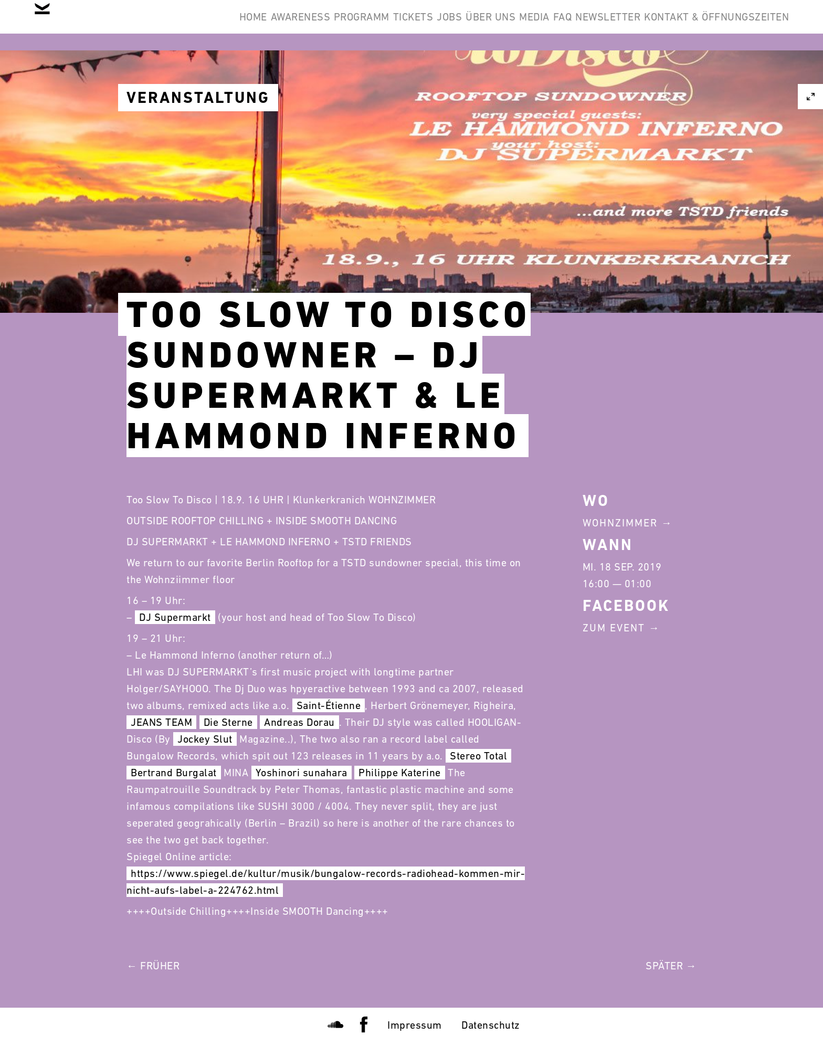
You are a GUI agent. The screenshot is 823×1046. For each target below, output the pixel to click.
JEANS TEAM (161, 722)
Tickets (309, 25)
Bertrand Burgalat (174, 772)
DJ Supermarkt (175, 617)
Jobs (361, 25)
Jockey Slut (205, 739)
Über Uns (419, 25)
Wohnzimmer (620, 523)
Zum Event (614, 627)
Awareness (164, 25)
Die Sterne (228, 722)
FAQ (522, 25)
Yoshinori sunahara (301, 772)
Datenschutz (490, 1025)
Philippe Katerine (399, 772)
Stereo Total (478, 756)
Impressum (414, 1025)
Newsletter (584, 25)
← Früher (153, 965)
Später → (671, 965)
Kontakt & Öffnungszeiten (708, 25)
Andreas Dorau (299, 722)
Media (478, 25)
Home (101, 25)
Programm (241, 25)
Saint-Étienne (329, 705)
